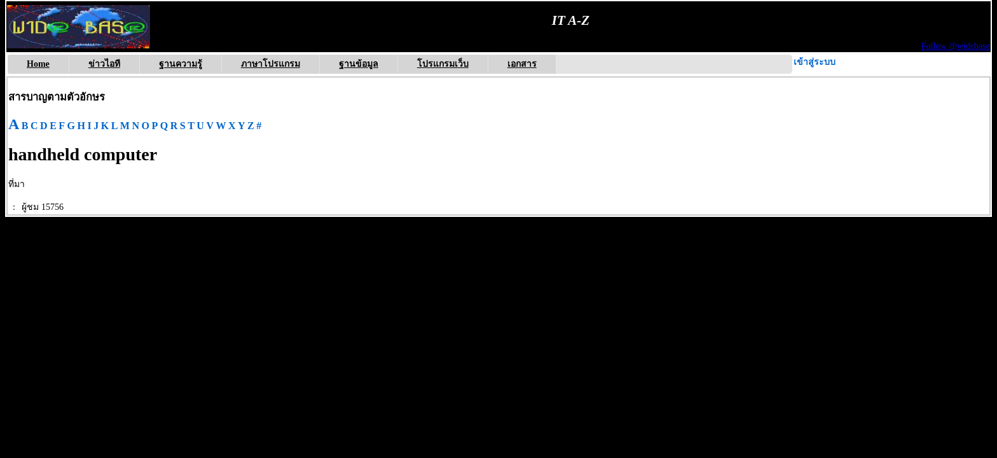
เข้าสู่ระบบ (814, 62)
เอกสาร (522, 64)
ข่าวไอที (104, 64)
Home (38, 64)
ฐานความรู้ (180, 64)
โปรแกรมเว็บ (443, 64)
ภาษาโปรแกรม (270, 64)
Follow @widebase (955, 46)
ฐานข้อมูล (358, 64)
